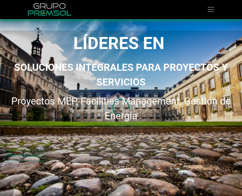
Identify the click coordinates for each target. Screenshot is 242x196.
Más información (25, 164)
